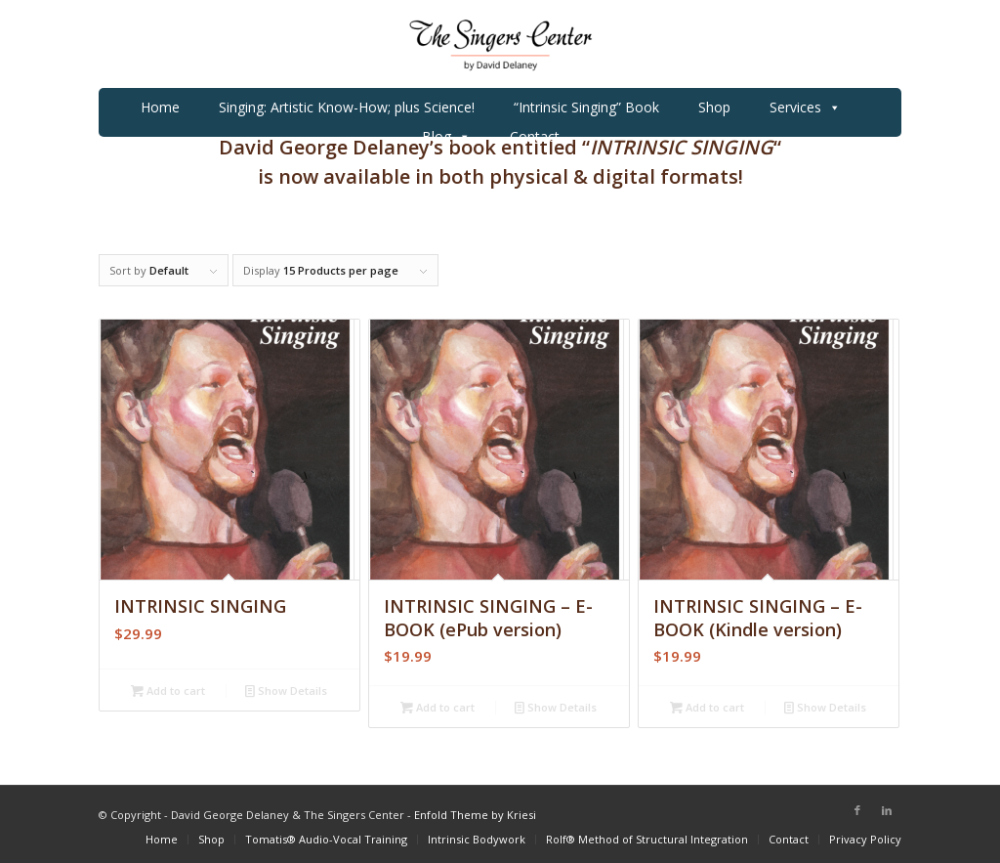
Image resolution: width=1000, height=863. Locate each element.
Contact (535, 136)
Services (805, 107)
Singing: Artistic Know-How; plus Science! (347, 107)
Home (160, 107)
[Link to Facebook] (857, 810)
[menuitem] (162, 839)
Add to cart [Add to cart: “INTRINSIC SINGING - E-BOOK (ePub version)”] (437, 707)
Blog (446, 136)
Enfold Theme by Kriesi (475, 814)
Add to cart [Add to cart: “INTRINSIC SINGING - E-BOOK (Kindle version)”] (707, 707)
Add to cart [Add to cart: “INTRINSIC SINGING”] (168, 690)
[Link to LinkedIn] (886, 810)
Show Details (286, 690)
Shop (714, 107)
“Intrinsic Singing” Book (586, 107)
